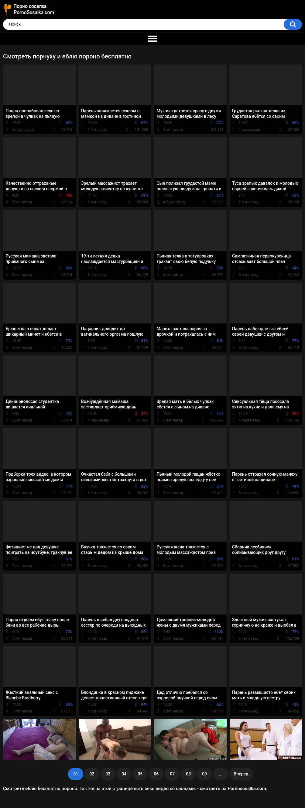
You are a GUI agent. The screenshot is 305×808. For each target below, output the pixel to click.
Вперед (241, 773)
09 (204, 773)
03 (107, 773)
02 (91, 773)
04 (124, 773)
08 (188, 773)
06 (156, 773)
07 (172, 773)
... (220, 773)
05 (140, 773)
